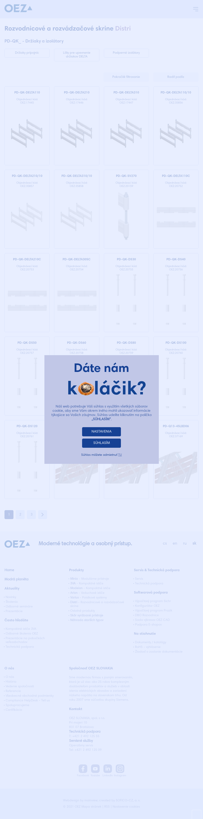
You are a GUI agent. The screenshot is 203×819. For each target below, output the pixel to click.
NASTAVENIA (101, 431)
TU (120, 455)
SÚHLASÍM (101, 443)
